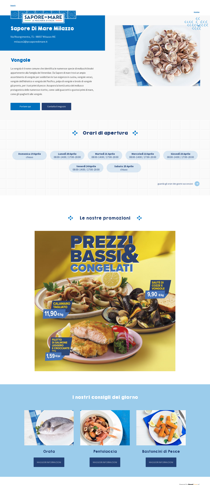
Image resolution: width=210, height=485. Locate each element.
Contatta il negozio (56, 106)
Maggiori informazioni (49, 462)
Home (197, 12)
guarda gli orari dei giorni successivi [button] (175, 183)
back (13, 5)
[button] (197, 183)
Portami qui (25, 106)
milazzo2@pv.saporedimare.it (31, 41)
